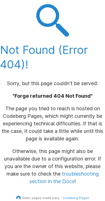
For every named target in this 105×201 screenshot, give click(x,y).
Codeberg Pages (76, 198)
